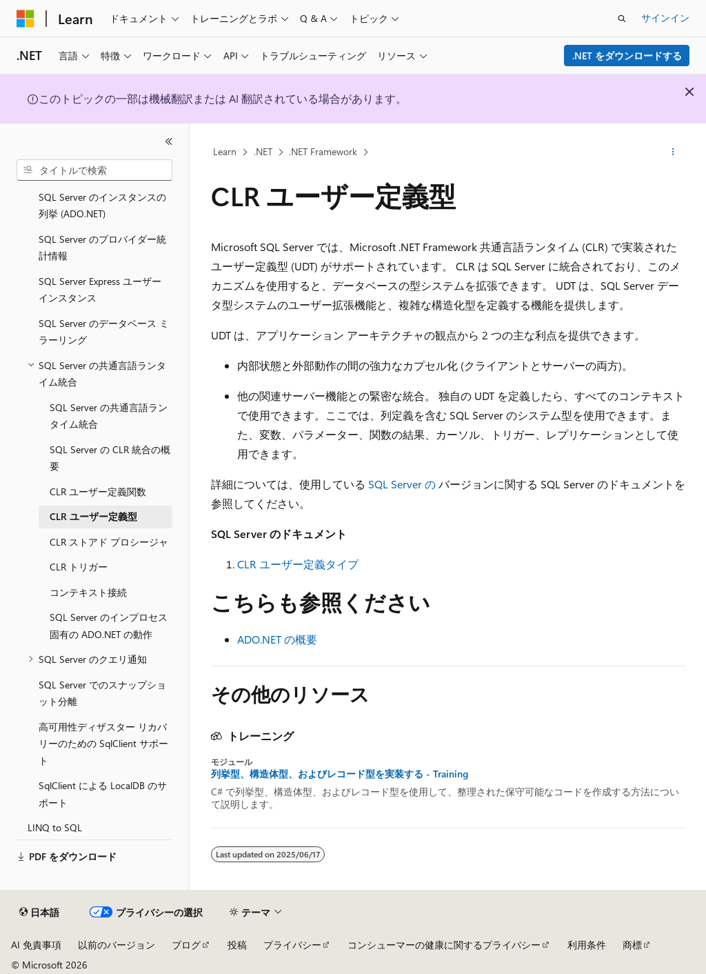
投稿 (237, 944)
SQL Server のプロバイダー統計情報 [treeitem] (102, 247)
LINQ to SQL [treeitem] (55, 827)
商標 (632, 944)
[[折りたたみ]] (168, 141)
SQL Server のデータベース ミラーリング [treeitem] (104, 332)
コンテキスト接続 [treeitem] (88, 592)
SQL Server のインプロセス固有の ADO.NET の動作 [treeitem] (109, 625)
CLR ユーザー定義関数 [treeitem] (98, 491)
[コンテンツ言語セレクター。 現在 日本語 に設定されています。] (39, 913)
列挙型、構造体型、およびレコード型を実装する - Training (339, 774)
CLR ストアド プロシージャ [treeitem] (109, 541)
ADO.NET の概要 (277, 639)
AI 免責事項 (36, 944)
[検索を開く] (622, 18)
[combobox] (94, 170)
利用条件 (586, 944)
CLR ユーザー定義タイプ (298, 564)
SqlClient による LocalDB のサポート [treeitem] (103, 794)
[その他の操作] (672, 152)
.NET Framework (323, 151)
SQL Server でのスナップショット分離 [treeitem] (102, 693)
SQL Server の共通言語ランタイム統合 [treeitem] (109, 416)
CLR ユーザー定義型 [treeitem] (93, 516)
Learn (224, 151)
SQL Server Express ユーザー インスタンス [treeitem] (100, 290)
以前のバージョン (116, 944)
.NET (263, 151)
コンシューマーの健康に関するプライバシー (444, 944)
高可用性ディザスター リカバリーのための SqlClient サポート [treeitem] (103, 743)
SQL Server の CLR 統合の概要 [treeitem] (110, 458)
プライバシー (292, 944)
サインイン (665, 17)
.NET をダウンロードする (627, 55)
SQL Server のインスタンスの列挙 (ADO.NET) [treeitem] (102, 205)
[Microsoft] (25, 19)
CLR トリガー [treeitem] (79, 566)
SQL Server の (402, 484)
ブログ (186, 944)
